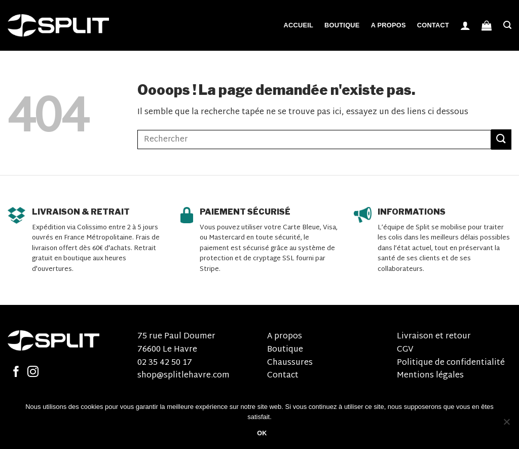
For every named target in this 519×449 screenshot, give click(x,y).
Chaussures (290, 363)
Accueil (298, 25)
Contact (433, 25)
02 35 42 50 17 (164, 363)
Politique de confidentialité (451, 363)
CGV (405, 349)
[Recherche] (507, 25)
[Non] (506, 425)
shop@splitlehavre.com (183, 375)
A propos (388, 25)
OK (262, 433)
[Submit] (501, 139)
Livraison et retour (434, 336)
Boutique (342, 25)
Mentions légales (430, 375)
